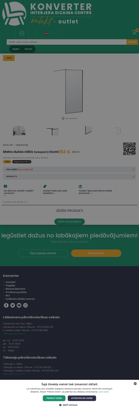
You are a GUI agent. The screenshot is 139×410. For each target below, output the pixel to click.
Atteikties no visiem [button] (81, 398)
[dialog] (69, 205)
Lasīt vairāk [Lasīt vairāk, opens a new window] (104, 391)
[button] (69, 404)
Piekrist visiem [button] (54, 398)
